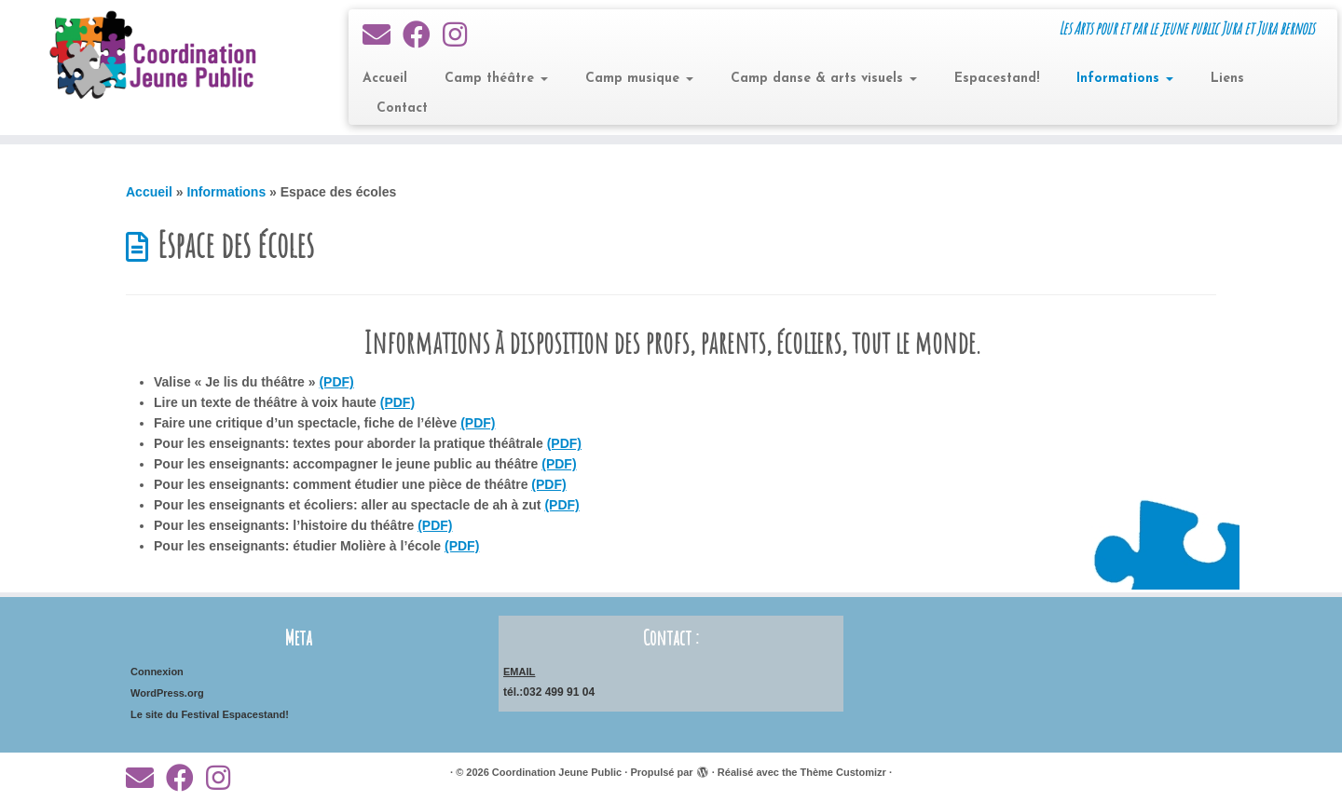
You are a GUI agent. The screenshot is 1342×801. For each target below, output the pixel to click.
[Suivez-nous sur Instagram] (461, 35)
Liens (1227, 79)
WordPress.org (167, 693)
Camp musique (639, 79)
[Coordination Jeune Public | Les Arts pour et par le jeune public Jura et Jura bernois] (154, 55)
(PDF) (336, 381)
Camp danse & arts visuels (824, 79)
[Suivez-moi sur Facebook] (423, 35)
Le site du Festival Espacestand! (209, 714)
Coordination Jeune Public (557, 772)
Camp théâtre (496, 79)
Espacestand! (996, 79)
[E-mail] (383, 35)
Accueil (385, 79)
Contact (402, 108)
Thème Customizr (843, 772)
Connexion (157, 671)
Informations (1124, 79)
